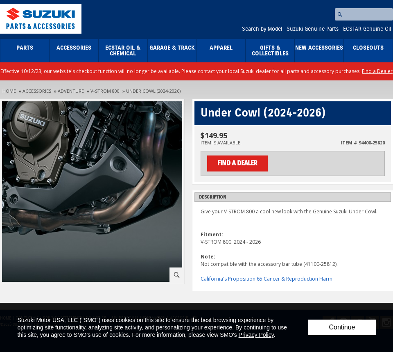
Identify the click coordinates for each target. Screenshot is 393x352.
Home (9, 91)
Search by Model (262, 29)
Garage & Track (172, 48)
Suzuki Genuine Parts (313, 29)
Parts (24, 48)
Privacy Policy (256, 334)
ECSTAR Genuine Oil (367, 29)
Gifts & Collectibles (270, 50)
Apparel (221, 48)
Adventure (71, 91)
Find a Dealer (377, 71)
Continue (342, 327)
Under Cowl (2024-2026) (153, 91)
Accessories (73, 48)
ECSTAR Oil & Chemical (122, 50)
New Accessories (319, 48)
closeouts (368, 48)
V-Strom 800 (105, 91)
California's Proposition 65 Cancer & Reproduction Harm (266, 278)
